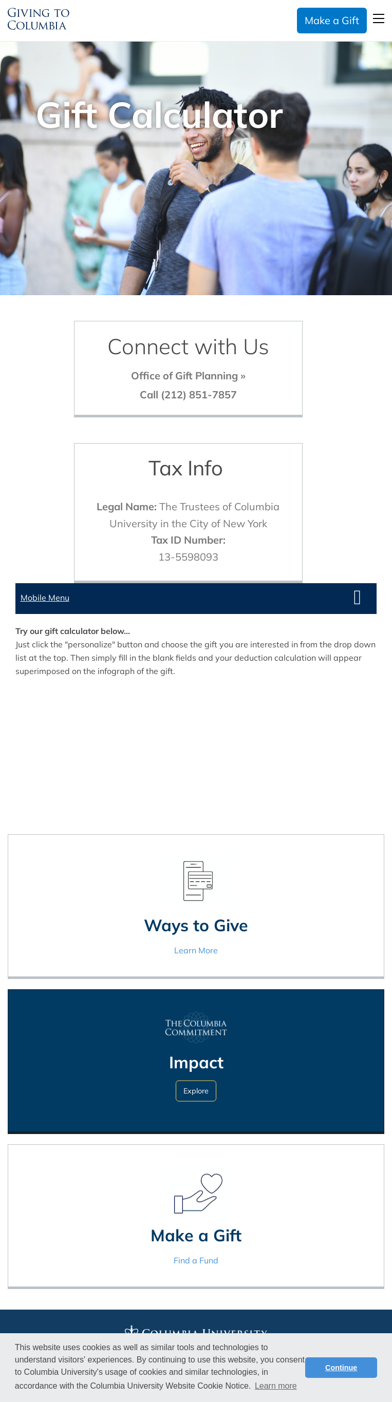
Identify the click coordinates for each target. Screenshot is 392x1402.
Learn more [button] (276, 1385)
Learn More (196, 950)
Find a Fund (196, 1260)
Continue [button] (341, 1367)
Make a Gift (332, 20)
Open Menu (378, 18)
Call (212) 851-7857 (188, 394)
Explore (196, 1091)
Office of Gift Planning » (188, 375)
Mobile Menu (45, 597)
